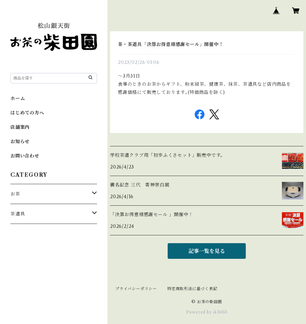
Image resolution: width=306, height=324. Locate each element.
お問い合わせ (24, 156)
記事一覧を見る (206, 251)
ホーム (17, 98)
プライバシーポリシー (136, 288)
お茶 (15, 194)
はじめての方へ (27, 113)
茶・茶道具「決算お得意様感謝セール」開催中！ (171, 44)
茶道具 (17, 214)
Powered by (207, 312)
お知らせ (20, 141)
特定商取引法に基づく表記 (192, 288)
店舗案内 (20, 127)
